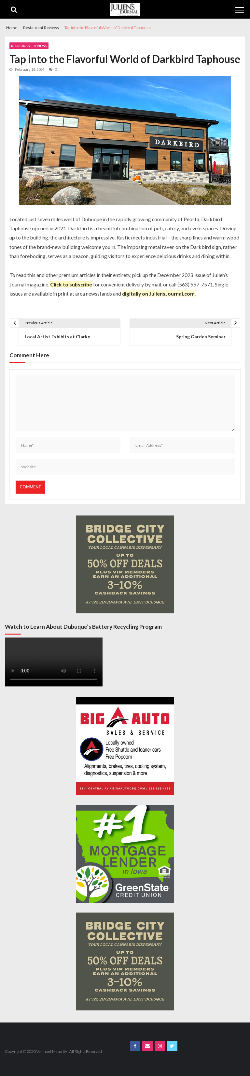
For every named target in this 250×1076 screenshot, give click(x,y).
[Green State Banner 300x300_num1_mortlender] (125, 854)
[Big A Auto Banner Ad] (125, 746)
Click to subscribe (71, 284)
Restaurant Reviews (29, 46)
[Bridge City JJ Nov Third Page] (125, 564)
